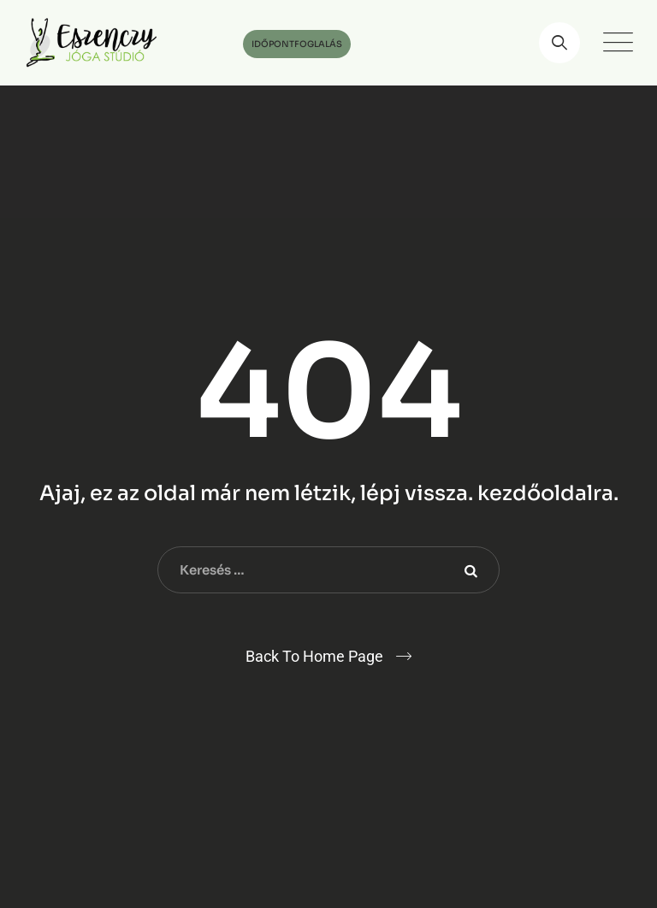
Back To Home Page (314, 656)
